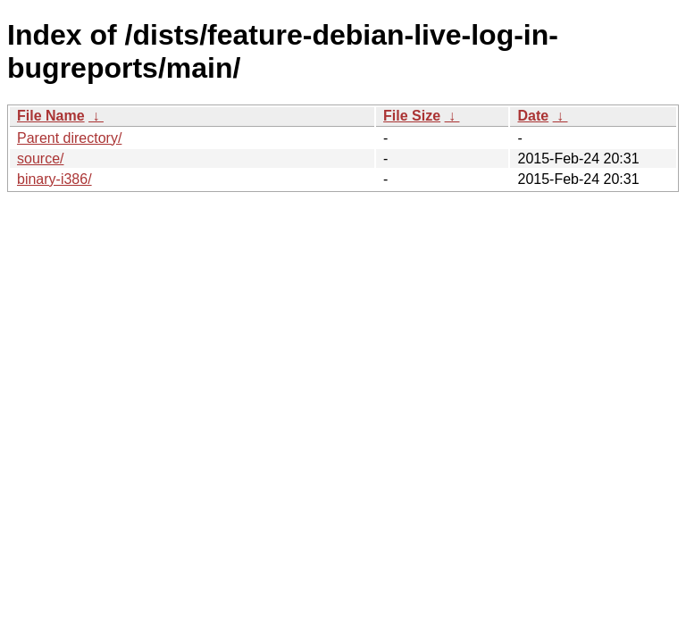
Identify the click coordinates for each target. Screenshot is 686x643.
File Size (411, 115)
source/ (40, 158)
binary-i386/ (54, 179)
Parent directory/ (69, 138)
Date (532, 115)
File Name (51, 115)
